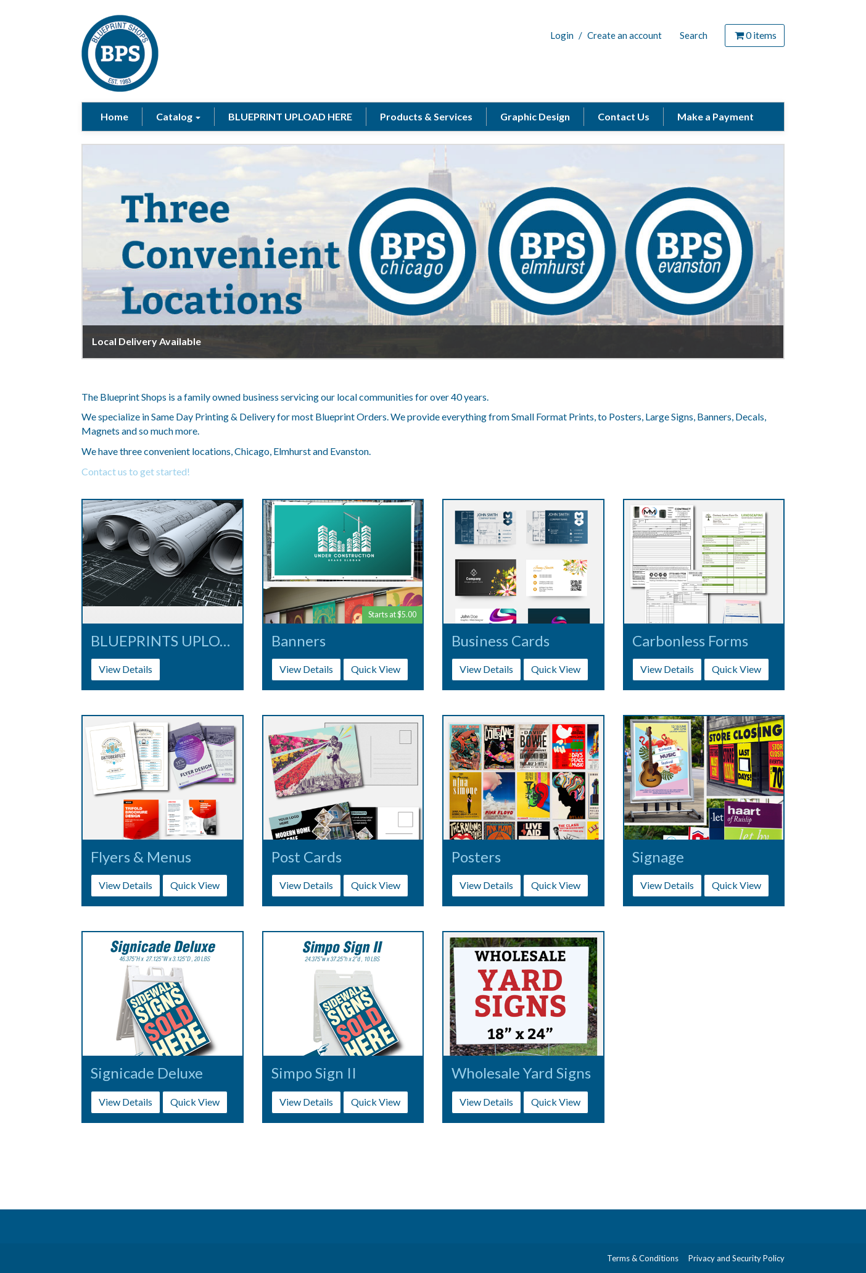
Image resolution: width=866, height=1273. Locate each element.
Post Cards (306, 857)
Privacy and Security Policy (736, 1258)
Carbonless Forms (690, 641)
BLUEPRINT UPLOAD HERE (290, 116)
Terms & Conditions (642, 1258)
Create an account (624, 35)
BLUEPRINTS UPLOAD (162, 641)
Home (114, 116)
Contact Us (624, 116)
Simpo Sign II (314, 1073)
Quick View (375, 669)
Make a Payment (715, 116)
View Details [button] (125, 669)
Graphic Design (535, 116)
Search (693, 35)
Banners (298, 641)
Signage (658, 857)
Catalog (178, 116)
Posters (476, 857)
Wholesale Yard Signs (521, 1073)
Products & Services (426, 116)
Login (562, 35)
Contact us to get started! (135, 471)
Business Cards (501, 641)
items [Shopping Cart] (755, 35)
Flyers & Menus (141, 857)
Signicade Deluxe (147, 1073)
